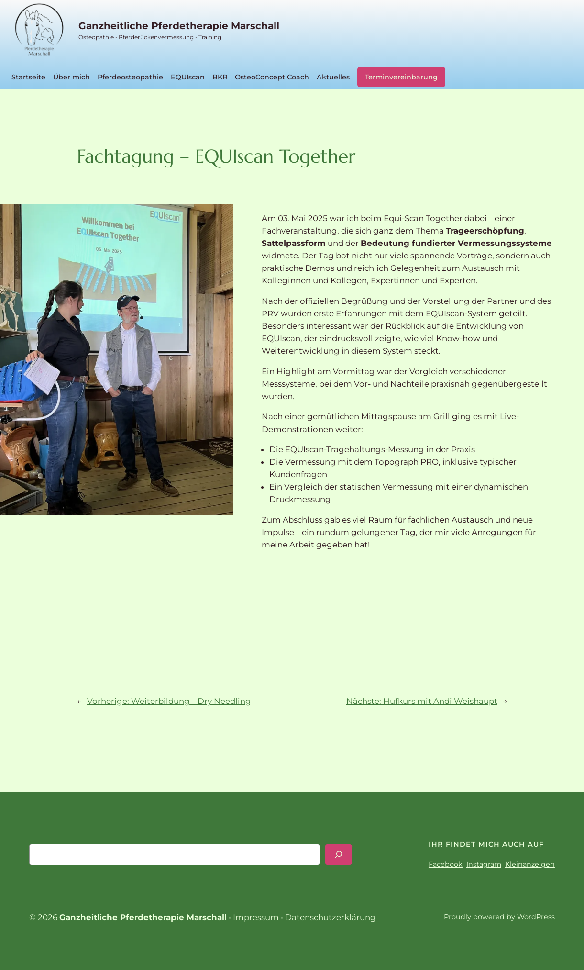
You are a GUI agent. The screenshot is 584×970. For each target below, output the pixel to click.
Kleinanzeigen (530, 864)
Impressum (256, 917)
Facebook (446, 864)
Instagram (483, 864)
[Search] (339, 854)
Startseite (28, 77)
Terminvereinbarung (401, 77)
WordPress (536, 917)
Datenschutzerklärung (330, 917)
